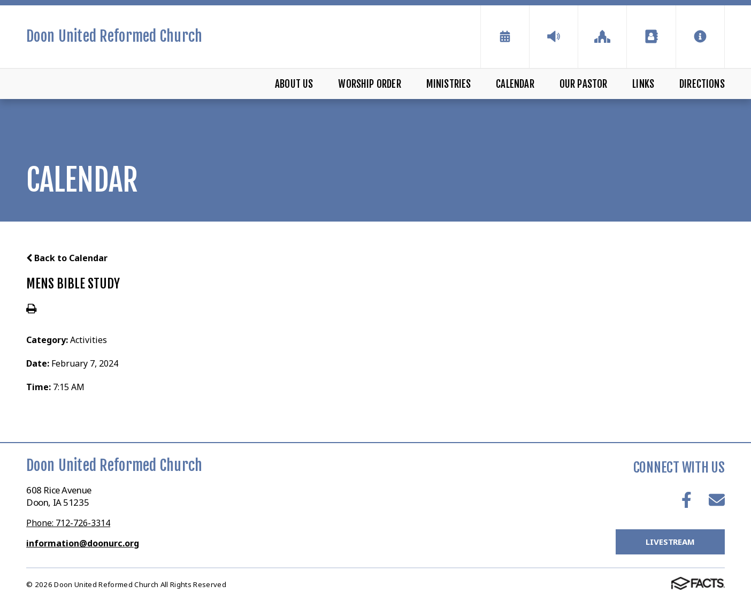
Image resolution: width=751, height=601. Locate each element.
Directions (702, 84)
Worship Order (369, 84)
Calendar (515, 84)
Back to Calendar (67, 258)
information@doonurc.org (82, 543)
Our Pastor (584, 84)
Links (643, 84)
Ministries (448, 84)
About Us (294, 84)
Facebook (686, 500)
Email (717, 500)
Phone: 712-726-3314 (68, 523)
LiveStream (670, 541)
